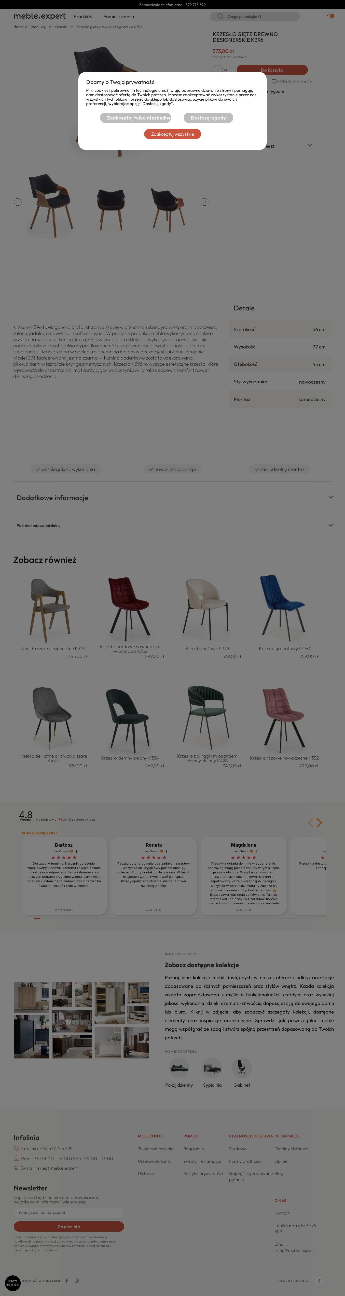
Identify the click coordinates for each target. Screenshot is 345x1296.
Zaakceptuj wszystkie (172, 134)
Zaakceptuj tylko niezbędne (138, 118)
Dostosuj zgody (208, 118)
